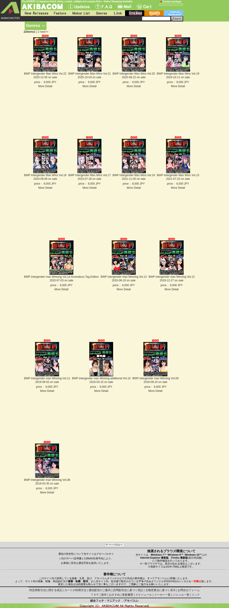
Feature (59, 13)
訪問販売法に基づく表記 (128, 590)
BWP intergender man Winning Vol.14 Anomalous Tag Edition (61, 276)
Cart (144, 6)
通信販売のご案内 (100, 590)
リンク (195, 594)
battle (154, 13)
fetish (134, 13)
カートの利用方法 (75, 590)
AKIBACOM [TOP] (10, 18)
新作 (104, 594)
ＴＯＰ (95, 594)
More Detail (45, 86)
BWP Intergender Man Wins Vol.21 (89, 73)
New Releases (35, 13)
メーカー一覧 (162, 594)
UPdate (79, 6)
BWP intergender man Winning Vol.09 (155, 378)
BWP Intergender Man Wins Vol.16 (133, 175)
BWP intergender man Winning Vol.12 (172, 276)
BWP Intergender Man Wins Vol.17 (89, 175)
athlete (173, 13)
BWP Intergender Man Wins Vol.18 (45, 175)
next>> (44, 31)
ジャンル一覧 (181, 594)
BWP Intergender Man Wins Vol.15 (178, 175)
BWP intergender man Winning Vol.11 (47, 378)
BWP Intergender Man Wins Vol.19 (178, 73)
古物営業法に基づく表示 (160, 590)
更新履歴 (127, 594)
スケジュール (143, 594)
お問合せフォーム (189, 590)
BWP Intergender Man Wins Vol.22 (45, 73)
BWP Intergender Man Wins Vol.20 (133, 73)
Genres (101, 13)
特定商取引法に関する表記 (45, 590)
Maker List (81, 13)
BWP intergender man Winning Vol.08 (47, 480)
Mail (124, 6)
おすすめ (114, 594)
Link (117, 13)
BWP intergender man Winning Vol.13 (124, 276)
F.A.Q (103, 6)
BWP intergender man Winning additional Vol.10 (101, 378)
